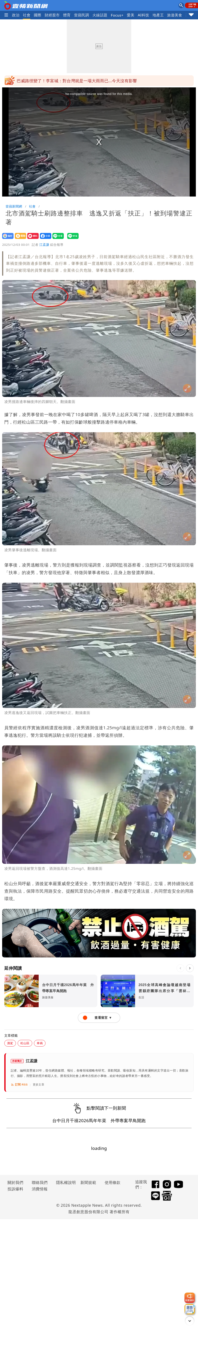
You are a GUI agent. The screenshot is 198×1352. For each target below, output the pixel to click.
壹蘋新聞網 (14, 206)
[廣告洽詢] (189, 1309)
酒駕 (10, 1043)
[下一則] (190, 968)
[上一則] (180, 968)
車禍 (40, 1043)
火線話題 (99, 14)
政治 (16, 14)
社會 (26, 14)
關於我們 (15, 1182)
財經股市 (52, 14)
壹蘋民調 (81, 14)
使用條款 (112, 1182)
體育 (67, 14)
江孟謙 (44, 244)
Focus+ (117, 15)
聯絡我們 (40, 1182)
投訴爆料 (15, 1188)
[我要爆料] (189, 1298)
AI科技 (143, 14)
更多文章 (38, 1084)
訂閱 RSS (19, 1084)
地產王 (158, 14)
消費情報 (40, 1188)
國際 (37, 14)
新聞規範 (88, 1182)
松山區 (24, 1043)
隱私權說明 (64, 1182)
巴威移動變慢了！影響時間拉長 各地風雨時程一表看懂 (69, 79)
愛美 (130, 14)
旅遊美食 (174, 14)
